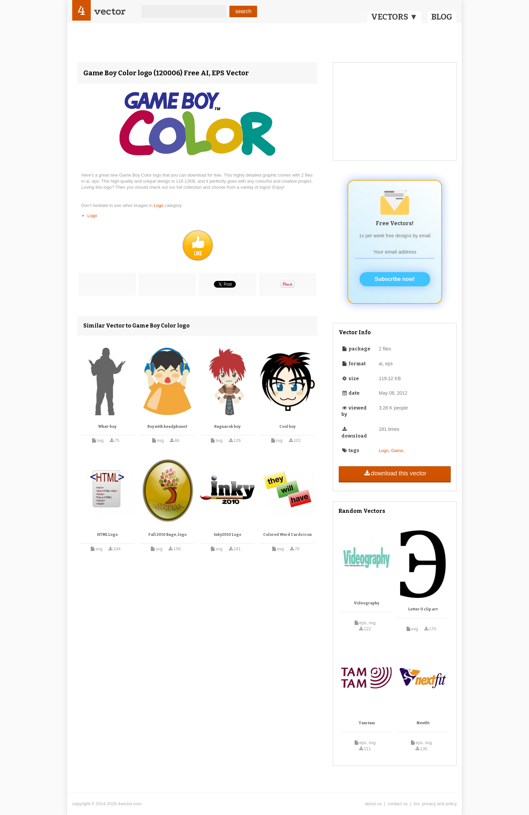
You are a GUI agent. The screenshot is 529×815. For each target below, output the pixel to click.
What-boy (107, 426)
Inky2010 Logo (227, 534)
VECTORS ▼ (394, 17)
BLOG (441, 17)
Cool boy (287, 426)
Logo (159, 205)
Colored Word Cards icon (287, 534)
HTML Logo (107, 534)
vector (110, 11)
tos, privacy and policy (435, 803)
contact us (398, 803)
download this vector (394, 473)
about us (373, 803)
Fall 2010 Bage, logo (167, 534)
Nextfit (423, 723)
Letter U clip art (423, 609)
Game (397, 450)
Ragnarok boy (227, 426)
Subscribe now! (395, 279)
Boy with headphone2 (167, 426)
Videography (366, 603)
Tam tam (367, 723)
